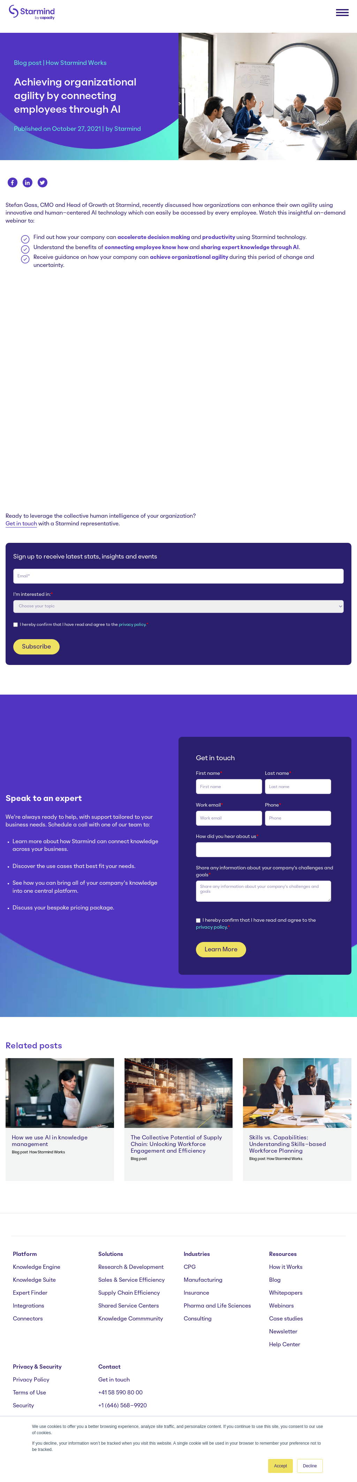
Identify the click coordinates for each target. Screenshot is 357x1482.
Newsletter (283, 1332)
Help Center (284, 1344)
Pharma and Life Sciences (217, 1306)
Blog (275, 1280)
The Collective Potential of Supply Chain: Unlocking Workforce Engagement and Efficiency (176, 1145)
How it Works (286, 1267)
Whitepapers (286, 1293)
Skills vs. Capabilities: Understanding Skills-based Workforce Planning (287, 1145)
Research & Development (131, 1267)
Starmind (127, 129)
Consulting (198, 1319)
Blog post (27, 63)
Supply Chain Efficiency (129, 1293)
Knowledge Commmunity (130, 1319)
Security (23, 1406)
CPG (190, 1267)
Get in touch (21, 524)
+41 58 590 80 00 (120, 1393)
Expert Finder (30, 1293)
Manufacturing (203, 1280)
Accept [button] (280, 1466)
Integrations (28, 1306)
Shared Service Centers (128, 1306)
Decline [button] (310, 1466)
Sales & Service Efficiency (131, 1280)
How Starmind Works (76, 63)
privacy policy (211, 927)
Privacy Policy (31, 1380)
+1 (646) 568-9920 (122, 1406)
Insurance (196, 1293)
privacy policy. (132, 625)
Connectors (28, 1319)
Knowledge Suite (34, 1280)
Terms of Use (29, 1393)
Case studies (286, 1319)
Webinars (281, 1306)
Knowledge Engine (36, 1267)
